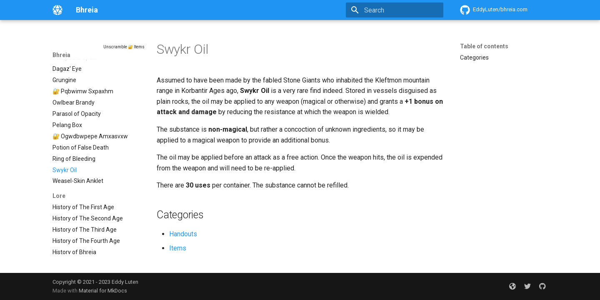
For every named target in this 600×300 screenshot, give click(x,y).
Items (177, 248)
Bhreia (61, 55)
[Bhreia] (57, 10)
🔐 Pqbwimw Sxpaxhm (82, 86)
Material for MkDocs (103, 291)
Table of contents (484, 46)
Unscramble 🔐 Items (124, 47)
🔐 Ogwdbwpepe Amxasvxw (90, 131)
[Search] (394, 10)
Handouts (183, 234)
